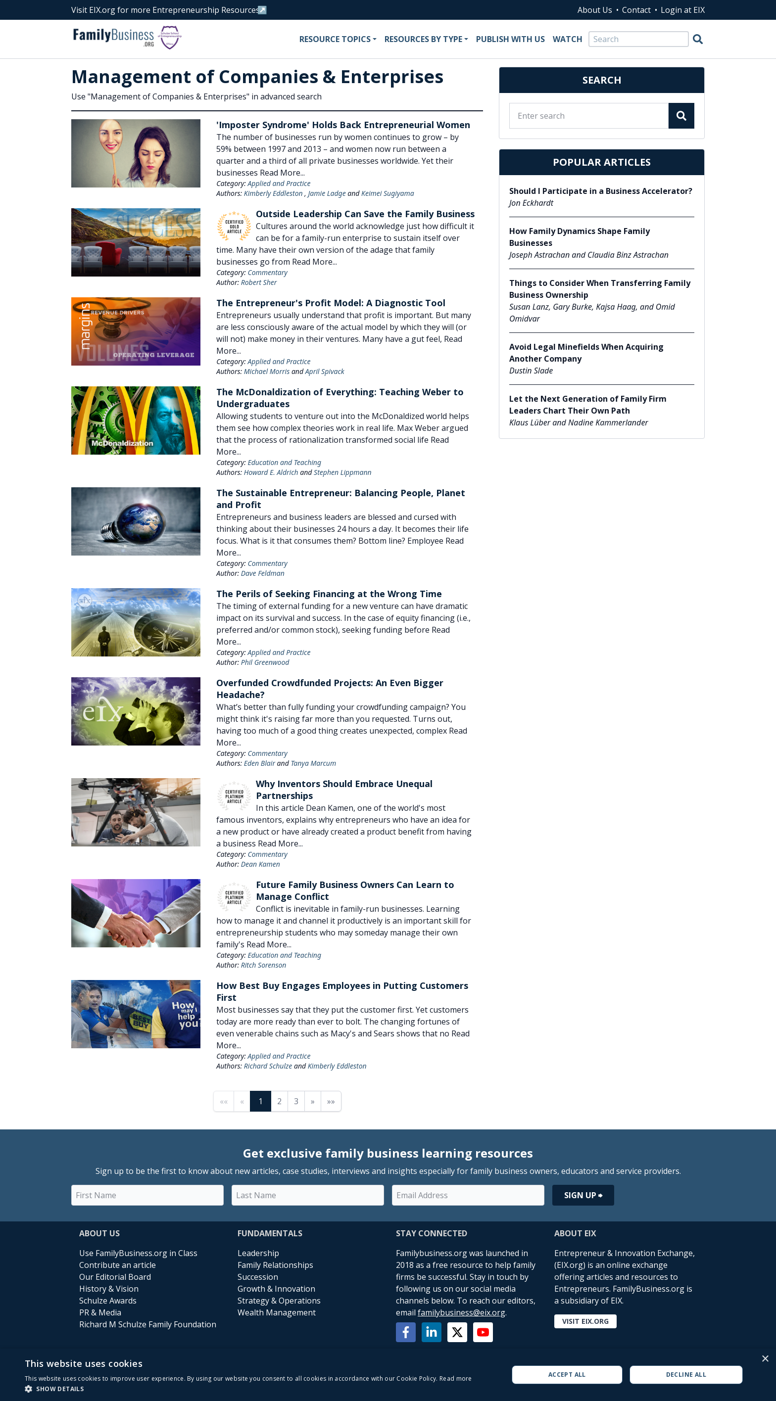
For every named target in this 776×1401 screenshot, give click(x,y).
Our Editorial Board (115, 1276)
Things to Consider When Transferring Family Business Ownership (599, 289)
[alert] (388, 1375)
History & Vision (109, 1288)
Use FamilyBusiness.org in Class (138, 1253)
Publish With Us (510, 39)
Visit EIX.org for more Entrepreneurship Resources (165, 9)
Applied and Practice (278, 183)
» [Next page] (313, 1101)
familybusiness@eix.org (461, 1312)
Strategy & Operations (279, 1300)
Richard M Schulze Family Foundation (147, 1324)
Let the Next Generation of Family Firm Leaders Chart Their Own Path (588, 404)
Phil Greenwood (265, 662)
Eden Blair (259, 763)
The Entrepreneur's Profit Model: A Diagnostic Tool (330, 303)
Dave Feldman (263, 573)
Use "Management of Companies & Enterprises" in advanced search (196, 96)
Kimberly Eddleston (273, 193)
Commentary (267, 272)
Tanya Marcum (313, 763)
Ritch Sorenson (264, 965)
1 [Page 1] (260, 1101)
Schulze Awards (108, 1300)
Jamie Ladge (327, 193)
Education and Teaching (284, 462)
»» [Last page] (331, 1101)
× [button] (765, 1359)
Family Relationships (275, 1265)
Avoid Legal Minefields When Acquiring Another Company (586, 352)
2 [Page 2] (279, 1101)
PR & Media (100, 1312)
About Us (595, 9)
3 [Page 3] (296, 1101)
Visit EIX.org (585, 1321)
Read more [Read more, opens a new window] (455, 1378)
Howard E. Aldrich (271, 472)
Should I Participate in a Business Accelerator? (600, 191)
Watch (567, 39)
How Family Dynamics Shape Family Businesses (579, 237)
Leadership (258, 1253)
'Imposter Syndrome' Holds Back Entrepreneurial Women (343, 125)
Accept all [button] (567, 1374)
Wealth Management (277, 1312)
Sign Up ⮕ (583, 1195)
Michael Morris (267, 371)
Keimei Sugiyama (387, 193)
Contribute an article (117, 1265)
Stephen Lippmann (343, 472)
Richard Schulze (268, 1066)
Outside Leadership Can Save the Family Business (365, 214)
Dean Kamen (260, 864)
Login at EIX (683, 9)
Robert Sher (259, 282)
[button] (248, 1389)
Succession (258, 1276)
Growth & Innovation (276, 1288)
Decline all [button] (686, 1374)
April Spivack (324, 371)
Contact (636, 9)
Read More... (282, 172)
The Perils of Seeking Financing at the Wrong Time (329, 594)
